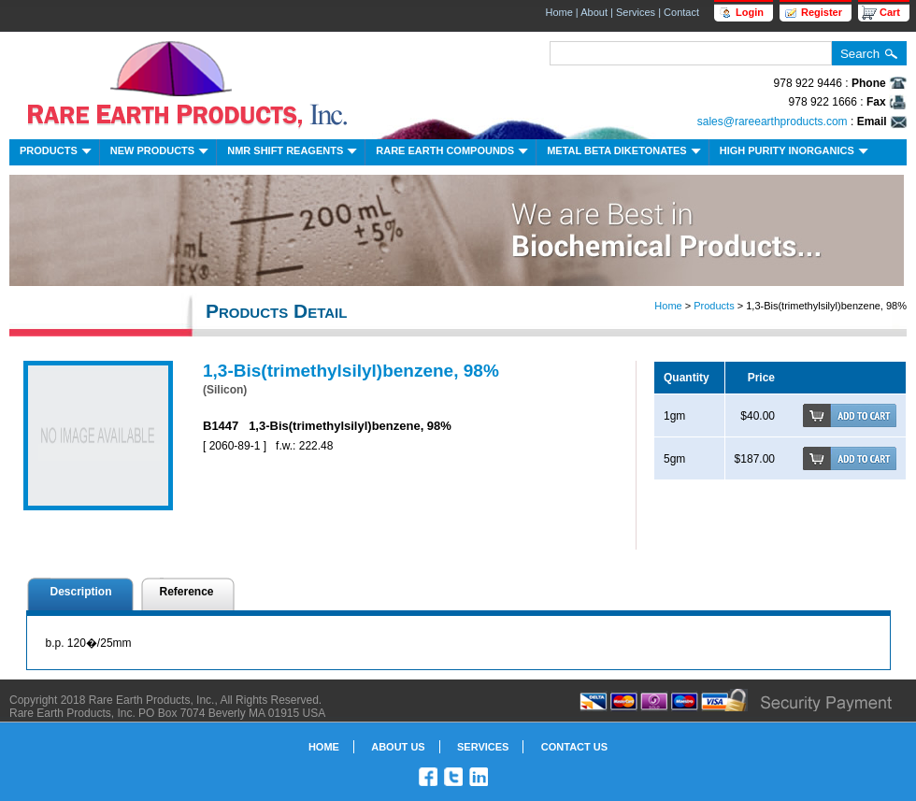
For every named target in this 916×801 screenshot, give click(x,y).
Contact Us (574, 746)
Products (57, 153)
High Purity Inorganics (796, 153)
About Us (397, 746)
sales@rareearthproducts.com (772, 121)
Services (635, 12)
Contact (681, 12)
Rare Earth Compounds (454, 153)
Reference (187, 591)
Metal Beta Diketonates (626, 153)
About (594, 12)
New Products (161, 153)
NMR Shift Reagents (294, 153)
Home (558, 12)
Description (81, 591)
